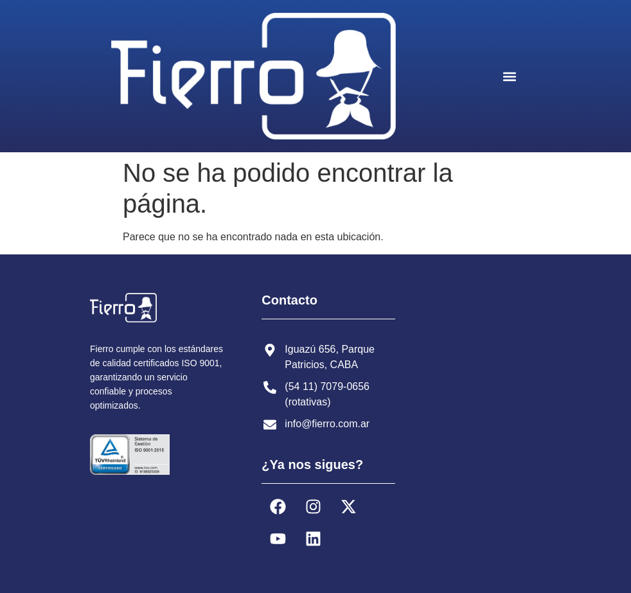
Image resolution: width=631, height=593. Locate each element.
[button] (509, 76)
